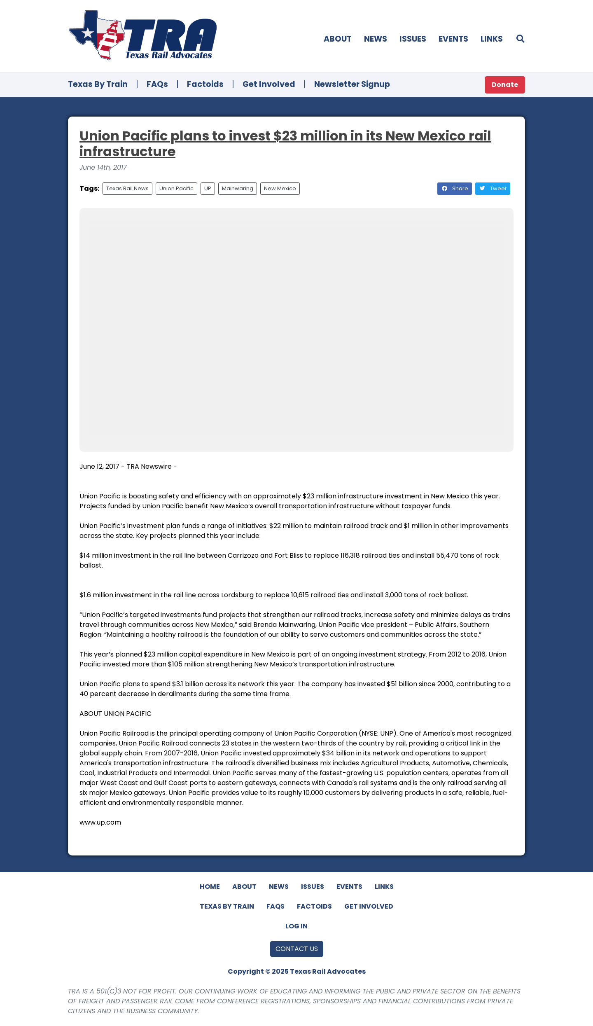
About (338, 38)
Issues (412, 38)
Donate (505, 84)
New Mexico (280, 188)
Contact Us (296, 949)
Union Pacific (176, 188)
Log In (296, 926)
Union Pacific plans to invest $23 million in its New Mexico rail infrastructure (285, 143)
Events (453, 38)
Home (210, 886)
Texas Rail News (127, 188)
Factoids (205, 84)
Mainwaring (237, 188)
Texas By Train (98, 84)
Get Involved (269, 84)
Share (454, 188)
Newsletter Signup (352, 84)
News (375, 38)
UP (207, 188)
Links (492, 38)
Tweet (493, 188)
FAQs (157, 84)
